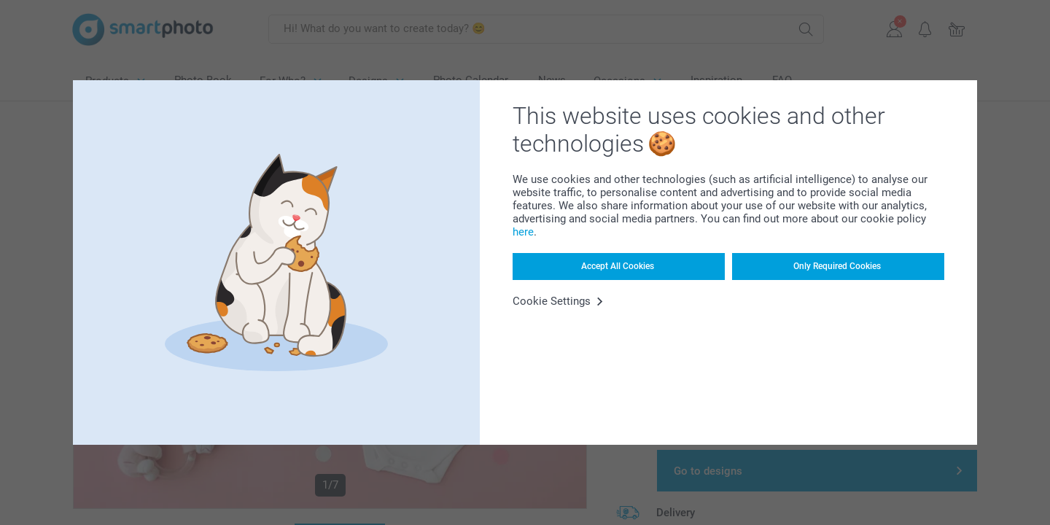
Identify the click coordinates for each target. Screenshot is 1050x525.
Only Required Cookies (837, 266)
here (523, 231)
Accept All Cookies (617, 266)
